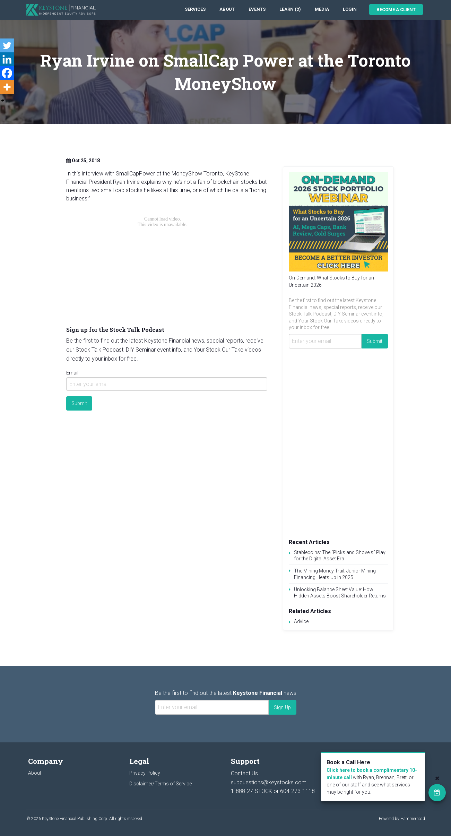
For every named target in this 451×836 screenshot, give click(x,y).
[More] (7, 87)
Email (72, 373)
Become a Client (396, 9)
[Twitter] (7, 45)
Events (257, 9)
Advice (301, 621)
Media (322, 9)
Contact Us (244, 773)
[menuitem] (195, 9)
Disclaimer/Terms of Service (160, 783)
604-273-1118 (297, 791)
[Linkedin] (7, 59)
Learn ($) (290, 9)
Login (350, 9)
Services (195, 9)
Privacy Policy (144, 773)
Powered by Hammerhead (402, 818)
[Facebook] (7, 73)
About (227, 9)
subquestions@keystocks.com (268, 782)
